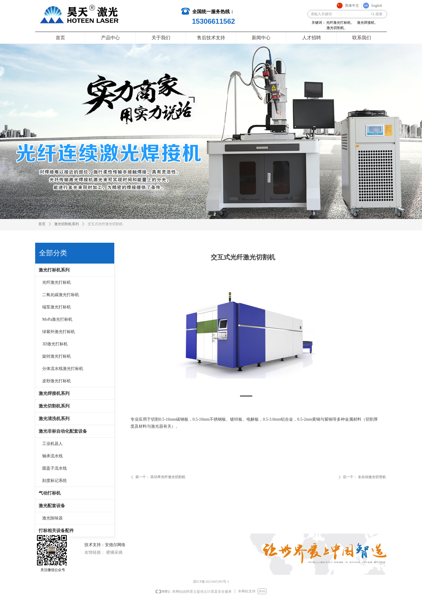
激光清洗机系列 (54, 418)
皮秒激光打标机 (56, 381)
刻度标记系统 (54, 480)
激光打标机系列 (54, 270)
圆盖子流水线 (54, 468)
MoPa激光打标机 (57, 319)
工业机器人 (52, 443)
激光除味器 (52, 518)
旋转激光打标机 (56, 356)
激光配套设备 (52, 505)
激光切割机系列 (54, 406)
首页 (41, 224)
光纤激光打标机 (56, 282)
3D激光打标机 (55, 344)
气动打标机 (50, 493)
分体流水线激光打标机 (62, 368)
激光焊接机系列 (54, 393)
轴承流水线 (52, 456)
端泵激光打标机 (56, 307)
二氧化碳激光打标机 (60, 295)
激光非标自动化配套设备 (63, 431)
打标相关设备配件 (56, 530)
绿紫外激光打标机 (58, 331)
